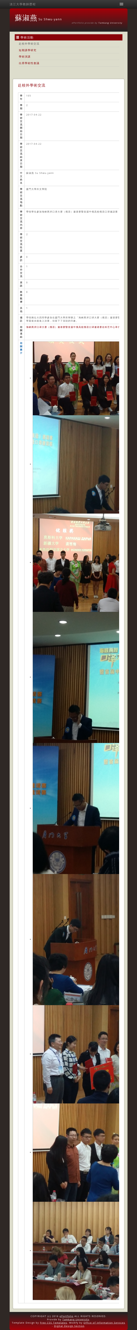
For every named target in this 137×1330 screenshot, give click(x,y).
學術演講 (25, 56)
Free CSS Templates (53, 1322)
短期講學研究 (28, 50)
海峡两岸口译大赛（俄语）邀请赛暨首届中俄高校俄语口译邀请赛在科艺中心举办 (73, 327)
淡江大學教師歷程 (23, 4)
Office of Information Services (104, 1322)
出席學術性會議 (29, 63)
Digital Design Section (69, 1326)
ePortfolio (66, 1316)
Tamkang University (110, 22)
